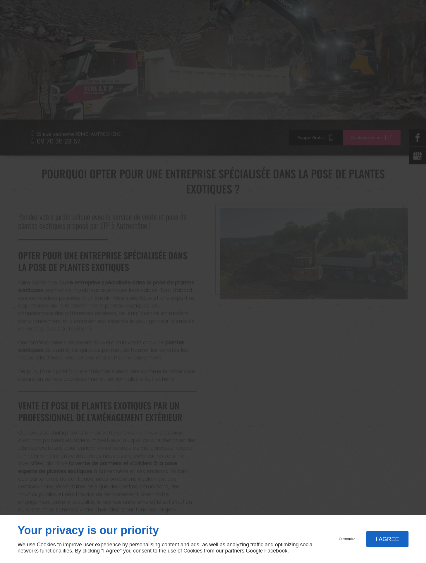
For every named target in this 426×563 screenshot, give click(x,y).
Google (254, 551)
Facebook (275, 551)
